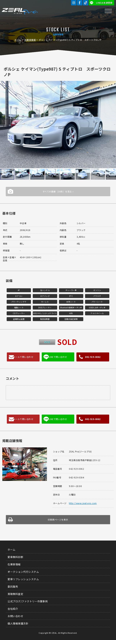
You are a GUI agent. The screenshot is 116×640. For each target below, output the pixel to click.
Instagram (73, 2)
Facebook (79, 2)
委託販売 (13, 586)
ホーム (17, 39)
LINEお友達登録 (104, 2)
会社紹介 (13, 608)
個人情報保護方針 (18, 623)
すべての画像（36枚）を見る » (58, 191)
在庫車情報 (30, 39)
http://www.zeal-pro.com (83, 503)
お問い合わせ (15, 616)
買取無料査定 (15, 594)
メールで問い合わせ (23, 356)
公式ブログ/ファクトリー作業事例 (28, 601)
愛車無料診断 (15, 557)
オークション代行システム (23, 572)
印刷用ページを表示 (58, 519)
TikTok (85, 2)
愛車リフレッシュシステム (23, 579)
